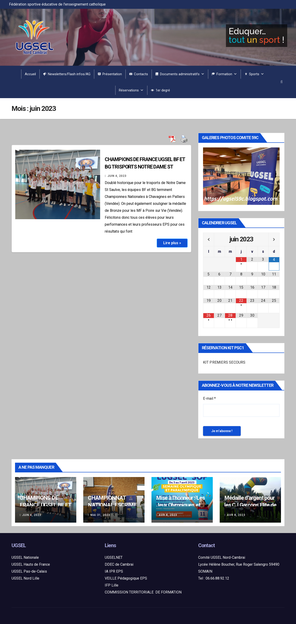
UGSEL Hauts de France (31, 564)
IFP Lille (111, 585)
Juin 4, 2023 (117, 176)
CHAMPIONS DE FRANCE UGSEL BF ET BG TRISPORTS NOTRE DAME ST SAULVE (145, 166)
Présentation (112, 74)
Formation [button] (226, 74)
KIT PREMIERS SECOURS (224, 362)
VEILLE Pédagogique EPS (126, 578)
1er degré (163, 90)
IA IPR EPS (114, 571)
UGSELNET (114, 557)
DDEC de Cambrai (119, 564)
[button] (282, 82)
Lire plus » (172, 243)
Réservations (131, 90)
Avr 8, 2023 (168, 515)
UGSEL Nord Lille (25, 578)
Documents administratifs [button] (182, 74)
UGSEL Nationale (25, 557)
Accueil (30, 74)
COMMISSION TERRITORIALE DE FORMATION (143, 592)
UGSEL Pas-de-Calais (29, 571)
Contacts (141, 74)
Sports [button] (256, 74)
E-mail (209, 398)
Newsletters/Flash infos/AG (69, 74)
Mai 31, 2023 (100, 515)
